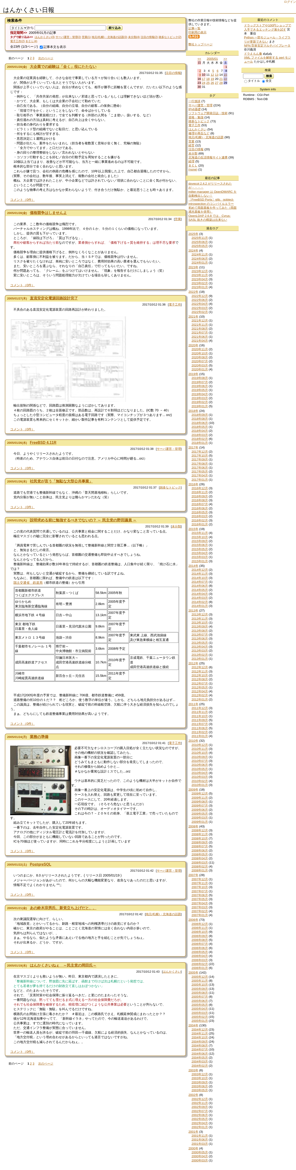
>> (225, 58)
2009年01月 (199, 821)
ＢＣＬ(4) (31, 41)
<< (199, 58)
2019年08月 (199, 378)
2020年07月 (199, 361)
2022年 (193, 291)
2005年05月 (199, 1004)
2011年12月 (199, 708)
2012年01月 (199, 699)
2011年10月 (199, 716)
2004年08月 (199, 1045)
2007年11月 (199, 883)
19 (212, 79)
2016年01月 (199, 524)
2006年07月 (199, 944)
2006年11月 (199, 928)
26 (212, 83)
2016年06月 (199, 508)
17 (203, 79)
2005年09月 (199, 988)
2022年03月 (199, 308)
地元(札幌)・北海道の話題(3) (109, 37)
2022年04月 (199, 304)
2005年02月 (199, 1017)
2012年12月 (199, 667)
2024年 (193, 250)
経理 (191, 161)
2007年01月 (199, 915)
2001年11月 (199, 1135)
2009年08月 (199, 801)
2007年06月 (199, 895)
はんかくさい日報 (28, 9)
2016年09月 (199, 496)
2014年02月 (199, 602)
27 (216, 83)
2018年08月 (199, 418)
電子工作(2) (17, 41)
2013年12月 (199, 614)
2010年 (193, 740)
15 (225, 74)
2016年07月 (199, 504)
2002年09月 (199, 1107)
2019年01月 (199, 406)
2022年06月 (199, 300)
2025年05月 (199, 246)
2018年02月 (199, 439)
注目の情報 (173, 73)
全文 (267, 80)
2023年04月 (199, 279)
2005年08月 (199, 992)
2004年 (193, 1025)
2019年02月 (199, 402)
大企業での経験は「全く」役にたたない (63, 67)
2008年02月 (199, 866)
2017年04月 (199, 475)
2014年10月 (199, 578)
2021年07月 (199, 332)
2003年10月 (199, 1078)
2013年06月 (199, 638)
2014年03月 (199, 597)
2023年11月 (199, 275)
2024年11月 (199, 254)
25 (208, 83)
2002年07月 (199, 1111)
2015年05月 (199, 549)
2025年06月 (199, 242)
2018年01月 (199, 443)
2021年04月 (199, 340)
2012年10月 (199, 675)
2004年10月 (199, 1037)
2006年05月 (199, 952)
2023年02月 (199, 283)
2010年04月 (199, 773)
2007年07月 (199, 891)
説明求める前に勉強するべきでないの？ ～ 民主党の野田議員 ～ (83, 520)
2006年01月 (199, 968)
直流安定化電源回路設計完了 (54, 298)
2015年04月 (199, 553)
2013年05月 (199, 642)
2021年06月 (199, 336)
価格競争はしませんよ (48, 213)
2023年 (193, 267)
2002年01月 (199, 1127)
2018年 (193, 411)
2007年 (193, 875)
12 (212, 74)
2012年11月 (199, 671)
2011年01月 (199, 736)
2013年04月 (199, 646)
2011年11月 (199, 712)
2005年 (193, 972)
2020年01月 (199, 369)
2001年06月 (199, 1139)
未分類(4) (134, 37)
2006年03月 (199, 960)
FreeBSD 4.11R (43, 443)
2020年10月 (199, 353)
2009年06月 (199, 809)
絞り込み (114, 27)
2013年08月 (199, 630)
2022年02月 (199, 312)
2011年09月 (199, 720)
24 (203, 83)
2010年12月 (199, 745)
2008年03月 (199, 862)
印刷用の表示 (197, 32)
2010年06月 (199, 764)
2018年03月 (199, 435)
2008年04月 (199, 858)
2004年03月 (199, 1061)
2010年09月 (199, 757)
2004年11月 (199, 1033)
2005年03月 (199, 1013)
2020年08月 (199, 357)
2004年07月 (199, 1049)
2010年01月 (199, 785)
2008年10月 (199, 838)
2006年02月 (199, 964)
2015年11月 (199, 533)
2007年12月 (199, 879)
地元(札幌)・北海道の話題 (163, 914)
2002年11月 (199, 1103)
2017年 (193, 447)
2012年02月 (199, 695)
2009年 (193, 789)
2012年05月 (199, 687)
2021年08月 (199, 328)
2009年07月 (199, 805)
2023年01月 (199, 287)
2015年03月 (199, 557)
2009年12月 (199, 793)
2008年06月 (199, 850)
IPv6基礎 (194, 109)
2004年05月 (199, 1057)
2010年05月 (199, 769)
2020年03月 (199, 365)
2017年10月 (199, 455)
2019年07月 (199, 382)
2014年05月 (199, 590)
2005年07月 (199, 996)
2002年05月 (199, 1119)
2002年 (193, 1095)
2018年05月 (199, 427)
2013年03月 (199, 650)
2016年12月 (199, 488)
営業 (178, 219)
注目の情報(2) (149, 37)
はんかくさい (172, 971)
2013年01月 (199, 658)
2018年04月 (199, 430)
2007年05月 (199, 899)
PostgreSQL (40, 864)
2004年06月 (199, 1053)
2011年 (193, 704)
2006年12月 (199, 924)
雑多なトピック (170, 487)
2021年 (193, 316)
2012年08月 (199, 679)
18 (208, 79)
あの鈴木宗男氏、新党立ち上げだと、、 (63, 908)
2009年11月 (199, 797)
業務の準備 (39, 737)
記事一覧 (194, 28)
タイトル (252, 80)
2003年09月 (199, 1082)
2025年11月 (199, 238)
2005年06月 (199, 1001)
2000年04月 (199, 1156)
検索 (269, 76)
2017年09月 (199, 459)
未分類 (176, 526)
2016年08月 (199, 500)
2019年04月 (199, 394)
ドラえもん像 (253, 53)
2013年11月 (199, 618)
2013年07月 (199, 634)
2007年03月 (199, 907)
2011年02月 (199, 732)
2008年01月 (199, 870)
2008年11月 (199, 834)
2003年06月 (199, 1086)
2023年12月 (199, 271)
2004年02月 (199, 1065)
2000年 (193, 1148)
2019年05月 (199, 390)
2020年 (193, 345)
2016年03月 (199, 516)
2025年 (193, 234)
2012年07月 (199, 683)
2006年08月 (199, 940)
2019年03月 (199, 398)
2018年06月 (199, 423)
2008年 (193, 826)
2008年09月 (199, 842)
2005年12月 (199, 976)
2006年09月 (199, 936)
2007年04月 (199, 903)
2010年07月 (199, 761)
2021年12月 (199, 320)
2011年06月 (199, 728)
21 (221, 79)
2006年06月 (199, 948)
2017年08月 (199, 463)
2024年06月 (199, 258)
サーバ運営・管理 (169, 449)
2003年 (193, 1070)
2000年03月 (199, 1160)
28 (221, 83)
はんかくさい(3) (45, 37)
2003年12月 (199, 1074)
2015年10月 (199, 537)
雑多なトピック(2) (170, 37)
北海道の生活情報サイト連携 (208, 157)
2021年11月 (199, 324)
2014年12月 (199, 569)
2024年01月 (199, 262)
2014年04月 (199, 594)
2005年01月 (199, 1020)
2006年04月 (199, 956)
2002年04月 (199, 1123)
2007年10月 (199, 887)
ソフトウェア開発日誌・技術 (208, 113)
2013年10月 (199, 622)
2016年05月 (199, 512)
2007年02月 (199, 911)
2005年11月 (199, 980)
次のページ (45, 58)
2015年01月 (199, 561)
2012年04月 (199, 691)
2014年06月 (199, 585)
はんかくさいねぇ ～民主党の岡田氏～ (63, 965)
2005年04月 (199, 1008)
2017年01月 (199, 479)
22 (225, 79)
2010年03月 (199, 777)
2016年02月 (199, 520)
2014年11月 (199, 573)
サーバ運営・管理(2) (68, 37)
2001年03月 (199, 1143)
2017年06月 (199, 467)
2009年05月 (199, 813)
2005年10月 (199, 984)
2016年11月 (199, 492)
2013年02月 (199, 654)
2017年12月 (199, 451)
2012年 (193, 663)
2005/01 (212, 58)
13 (216, 74)
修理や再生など (199, 133)
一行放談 (194, 101)
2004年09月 (199, 1041)
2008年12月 (199, 830)
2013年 (193, 610)
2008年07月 (199, 846)
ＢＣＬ (192, 165)
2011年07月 (199, 724)
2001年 (193, 1131)
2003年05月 (199, 1090)
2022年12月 (199, 296)
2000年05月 (199, 1152)
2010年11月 (199, 749)
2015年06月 (199, 545)
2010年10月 (199, 752)
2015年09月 (199, 541)
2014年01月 (199, 606)
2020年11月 (199, 349)
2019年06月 (199, 386)
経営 (191, 145)
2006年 (193, 919)
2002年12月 (199, 1099)
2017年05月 (199, 471)
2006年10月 (199, 931)
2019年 (193, 374)
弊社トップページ (200, 44)
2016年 (193, 484)
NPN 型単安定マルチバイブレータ (267, 45)
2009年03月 (199, 817)
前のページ (16, 58)
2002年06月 (199, 1115)
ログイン (290, 1)
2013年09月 (199, 626)
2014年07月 (199, 581)
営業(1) (86, 37)
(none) (192, 169)
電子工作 (175, 304)
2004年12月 (199, 1029)
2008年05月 (199, 854)
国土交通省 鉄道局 (28, 582)
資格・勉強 (196, 117)
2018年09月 (199, 414)
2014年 (193, 566)
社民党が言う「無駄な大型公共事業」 (61, 481)
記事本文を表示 (53, 47)
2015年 (193, 529)
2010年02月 (199, 781)
